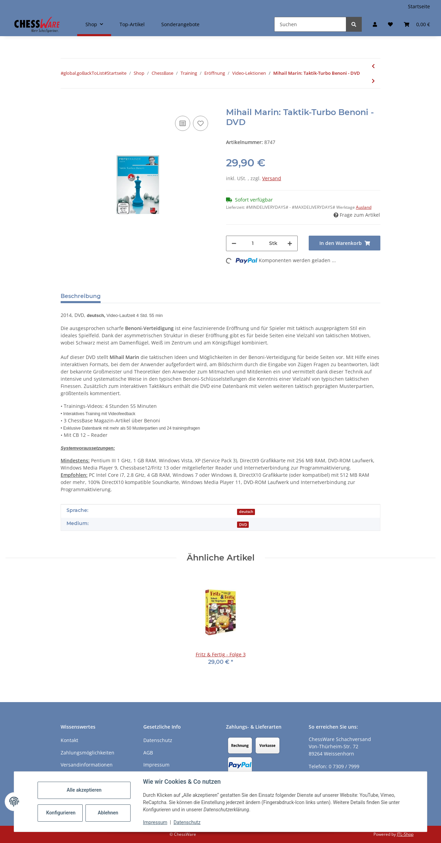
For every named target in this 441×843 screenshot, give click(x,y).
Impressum (155, 822)
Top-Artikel (132, 24)
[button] (374, 24)
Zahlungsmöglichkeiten (87, 752)
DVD (243, 524)
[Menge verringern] (234, 243)
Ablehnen (108, 812)
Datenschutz (187, 822)
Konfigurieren (60, 812)
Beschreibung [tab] (81, 296)
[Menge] (252, 243)
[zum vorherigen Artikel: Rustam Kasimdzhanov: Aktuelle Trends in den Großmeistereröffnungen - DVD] (373, 66)
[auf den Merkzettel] (200, 123)
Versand (271, 178)
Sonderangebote (180, 24)
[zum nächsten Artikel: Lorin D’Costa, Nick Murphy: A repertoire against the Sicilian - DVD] (373, 80)
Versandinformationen (87, 764)
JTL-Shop (405, 834)
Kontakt (69, 740)
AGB (148, 752)
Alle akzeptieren (83, 790)
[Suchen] (310, 24)
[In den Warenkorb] (66, 103)
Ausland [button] (363, 207)
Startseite (419, 6)
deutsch (246, 511)
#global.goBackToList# (84, 73)
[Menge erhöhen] (289, 243)
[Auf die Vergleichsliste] (182, 123)
